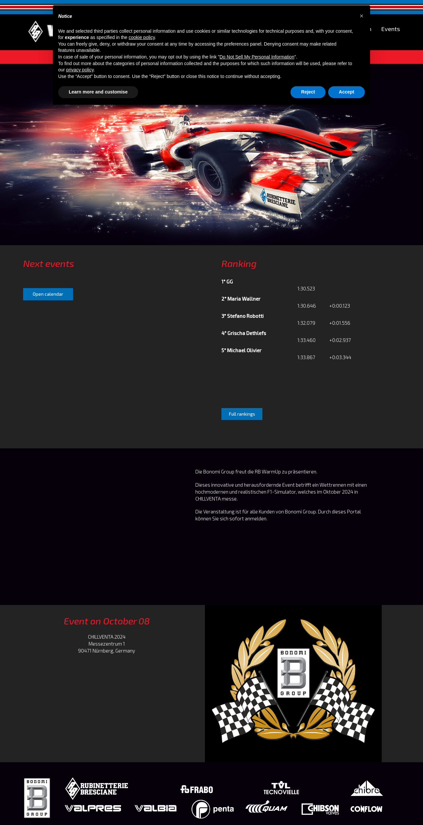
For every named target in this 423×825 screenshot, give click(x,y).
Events (390, 28)
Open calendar (48, 294)
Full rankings (242, 414)
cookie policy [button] (142, 37)
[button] (361, 16)
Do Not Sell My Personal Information (256, 56)
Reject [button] (308, 91)
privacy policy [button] (80, 69)
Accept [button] (346, 91)
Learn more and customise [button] (98, 91)
